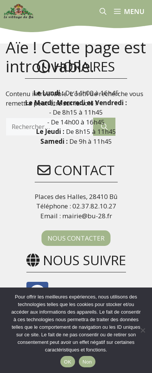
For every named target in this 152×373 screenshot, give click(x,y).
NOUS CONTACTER (76, 238)
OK (67, 362)
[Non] (142, 330)
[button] (103, 11)
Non (87, 362)
